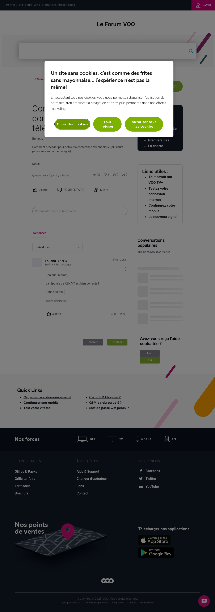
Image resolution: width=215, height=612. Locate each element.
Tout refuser (107, 124)
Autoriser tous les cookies (144, 124)
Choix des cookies (72, 124)
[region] (109, 99)
